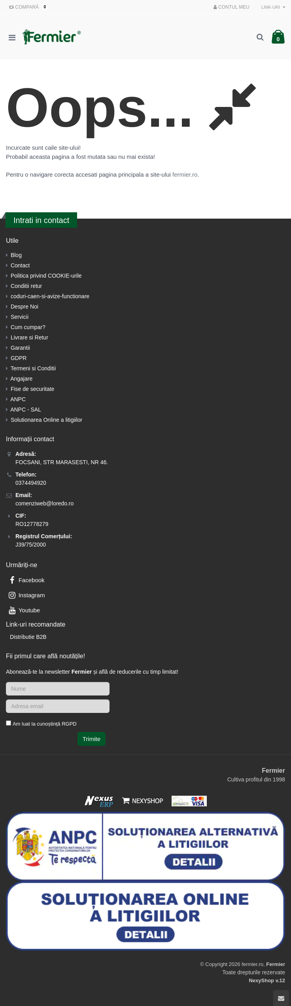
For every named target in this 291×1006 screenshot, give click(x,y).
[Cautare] (260, 37)
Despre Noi (24, 306)
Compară (27, 7)
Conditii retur (26, 286)
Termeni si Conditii (33, 368)
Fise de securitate (33, 389)
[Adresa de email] (58, 706)
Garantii (20, 348)
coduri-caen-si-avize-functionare (50, 296)
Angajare (21, 378)
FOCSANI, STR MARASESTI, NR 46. (61, 462)
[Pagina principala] (53, 36)
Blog (16, 255)
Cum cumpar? (28, 327)
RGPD (69, 724)
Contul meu (231, 7)
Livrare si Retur (29, 337)
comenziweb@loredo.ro (44, 503)
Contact (20, 265)
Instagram (26, 595)
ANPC (18, 399)
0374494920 (30, 483)
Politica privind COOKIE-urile (46, 275)
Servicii (19, 317)
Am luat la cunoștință (45, 724)
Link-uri (273, 7)
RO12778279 (31, 524)
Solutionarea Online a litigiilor (46, 420)
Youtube (23, 610)
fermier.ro (184, 174)
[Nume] (58, 688)
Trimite (91, 738)
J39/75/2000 (30, 544)
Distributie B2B (28, 637)
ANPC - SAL (25, 409)
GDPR (18, 358)
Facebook (26, 580)
